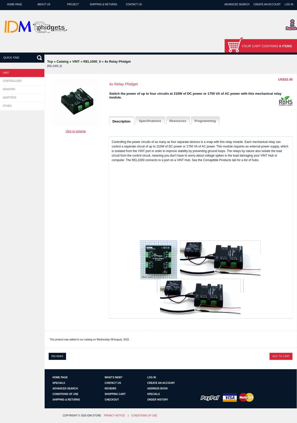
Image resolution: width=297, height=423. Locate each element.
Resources (177, 121)
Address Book (157, 388)
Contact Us (134, 4)
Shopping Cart (115, 394)
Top (50, 61)
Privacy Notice (114, 415)
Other (7, 106)
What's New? (114, 377)
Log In (289, 4)
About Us (43, 4)
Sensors (9, 89)
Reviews (110, 388)
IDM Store (94, 415)
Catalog (62, 61)
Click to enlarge (76, 131)
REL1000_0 (92, 61)
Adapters (9, 97)
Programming (205, 121)
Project (73, 4)
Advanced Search (236, 4)
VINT (76, 61)
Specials (58, 383)
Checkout (112, 399)
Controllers (12, 81)
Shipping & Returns (103, 4)
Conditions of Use (65, 394)
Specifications (150, 121)
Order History (157, 399)
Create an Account (267, 4)
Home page (14, 4)
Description (121, 121)
